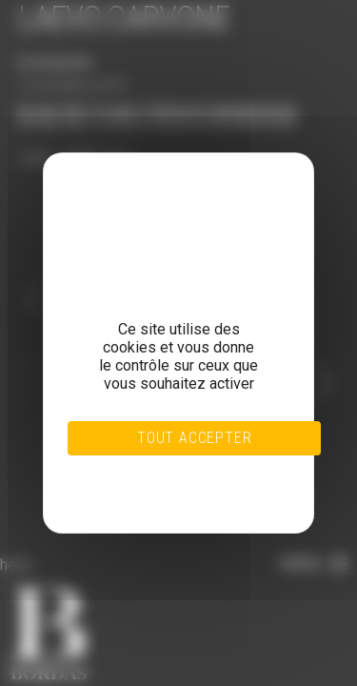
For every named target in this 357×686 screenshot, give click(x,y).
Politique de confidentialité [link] (156, 493)
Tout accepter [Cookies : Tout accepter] (194, 438)
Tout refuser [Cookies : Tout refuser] (156, 470)
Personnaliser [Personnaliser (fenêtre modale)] (156, 482)
